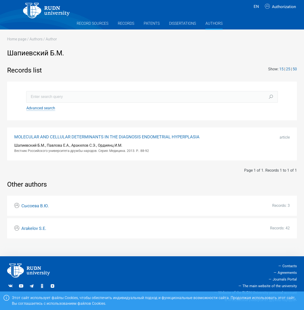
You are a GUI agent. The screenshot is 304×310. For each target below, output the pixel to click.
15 (281, 77)
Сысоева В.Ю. (35, 214)
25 (288, 77)
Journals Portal (285, 279)
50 (295, 77)
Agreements (287, 273)
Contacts (289, 266)
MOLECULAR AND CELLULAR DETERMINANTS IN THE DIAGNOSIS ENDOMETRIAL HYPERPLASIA (107, 145)
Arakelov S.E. (33, 236)
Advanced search (40, 116)
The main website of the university (269, 286)
